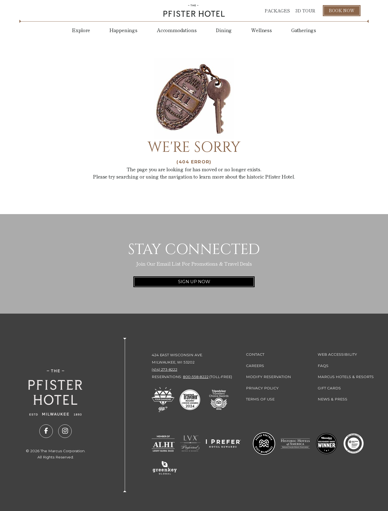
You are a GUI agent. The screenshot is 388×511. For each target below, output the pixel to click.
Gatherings (303, 29)
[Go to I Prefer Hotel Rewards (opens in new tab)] (223, 443)
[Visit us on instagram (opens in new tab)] (65, 431)
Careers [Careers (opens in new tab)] (255, 365)
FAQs (323, 365)
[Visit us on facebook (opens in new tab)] (46, 431)
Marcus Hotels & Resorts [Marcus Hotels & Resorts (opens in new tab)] (346, 377)
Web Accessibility (337, 354)
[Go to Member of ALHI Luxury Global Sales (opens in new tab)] (163, 443)
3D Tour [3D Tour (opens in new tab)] (305, 10)
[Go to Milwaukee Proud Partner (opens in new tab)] (264, 443)
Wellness (261, 29)
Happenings (123, 29)
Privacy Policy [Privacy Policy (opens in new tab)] (262, 388)
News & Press (332, 399)
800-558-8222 (196, 377)
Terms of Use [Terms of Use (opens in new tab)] (260, 399)
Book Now (342, 10)
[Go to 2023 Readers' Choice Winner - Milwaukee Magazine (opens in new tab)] (326, 443)
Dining (224, 29)
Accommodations (176, 29)
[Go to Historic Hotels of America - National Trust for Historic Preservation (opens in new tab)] (295, 443)
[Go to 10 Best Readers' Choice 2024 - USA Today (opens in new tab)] (353, 443)
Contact (255, 354)
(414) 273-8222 (164, 369)
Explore (81, 29)
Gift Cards (329, 388)
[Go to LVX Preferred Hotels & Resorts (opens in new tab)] (190, 443)
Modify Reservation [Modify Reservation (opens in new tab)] (268, 377)
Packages (277, 10)
